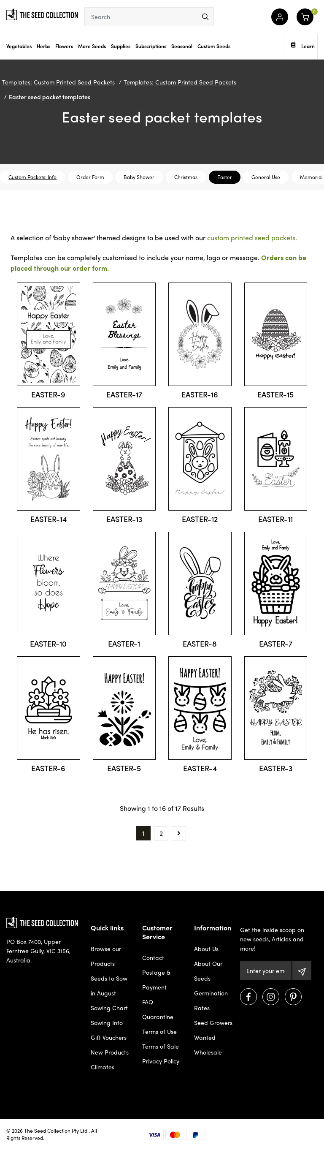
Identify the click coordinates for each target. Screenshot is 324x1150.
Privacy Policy (160, 1061)
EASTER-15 (275, 394)
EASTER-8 (200, 643)
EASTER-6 (48, 768)
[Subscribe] (301, 970)
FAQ (147, 1002)
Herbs (43, 46)
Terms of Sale (160, 1046)
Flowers (64, 46)
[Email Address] (266, 970)
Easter (224, 177)
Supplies (120, 46)
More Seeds (92, 46)
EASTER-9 (48, 394)
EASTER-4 (200, 768)
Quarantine (157, 1016)
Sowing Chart (109, 1007)
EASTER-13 (124, 519)
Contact (153, 957)
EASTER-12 (200, 519)
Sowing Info (107, 1022)
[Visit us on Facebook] (248, 996)
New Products (110, 1052)
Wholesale (208, 1052)
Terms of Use (159, 1031)
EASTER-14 (48, 519)
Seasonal (181, 46)
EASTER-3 (275, 768)
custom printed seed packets (251, 237)
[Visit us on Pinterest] (293, 996)
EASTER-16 (199, 394)
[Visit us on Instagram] (270, 996)
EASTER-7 (275, 643)
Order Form (90, 177)
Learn (303, 46)
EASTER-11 (275, 519)
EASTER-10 (48, 643)
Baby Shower (139, 177)
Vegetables (19, 46)
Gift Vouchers (109, 1037)
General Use (265, 177)
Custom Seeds (213, 46)
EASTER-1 (124, 643)
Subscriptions (150, 46)
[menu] (205, 16)
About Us (206, 948)
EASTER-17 (124, 394)
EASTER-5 (124, 768)
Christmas (185, 177)
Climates (102, 1067)
